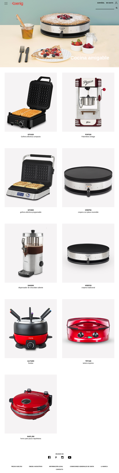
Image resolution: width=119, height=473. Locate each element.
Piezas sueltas (16, 466)
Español (101, 3)
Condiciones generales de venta (82, 466)
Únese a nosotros (35, 466)
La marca (104, 466)
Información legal (56, 466)
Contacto (59, 469)
